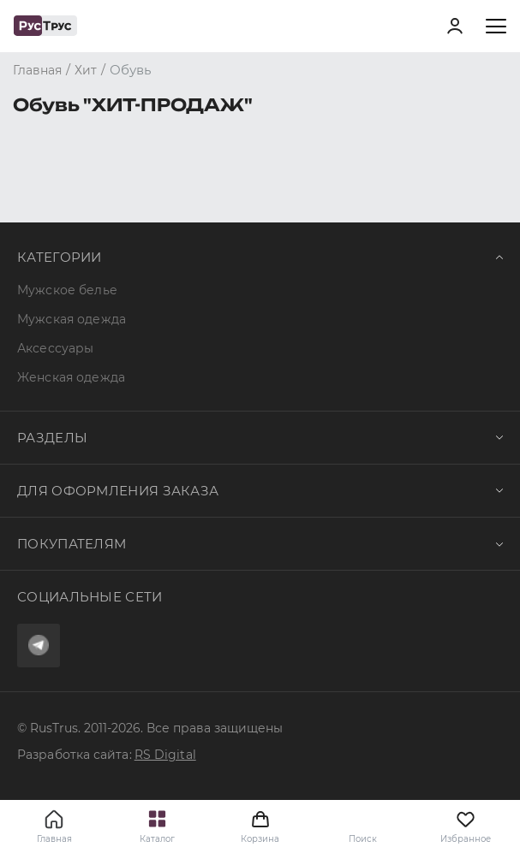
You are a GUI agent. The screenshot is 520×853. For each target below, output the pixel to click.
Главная (54, 838)
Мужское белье (67, 290)
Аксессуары (55, 348)
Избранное (465, 826)
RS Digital (165, 754)
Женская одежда (71, 377)
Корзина (260, 826)
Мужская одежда (71, 319)
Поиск (363, 838)
